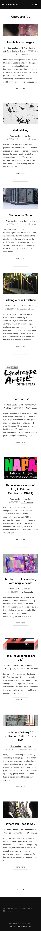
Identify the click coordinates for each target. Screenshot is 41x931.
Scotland (15, 51)
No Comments (22, 54)
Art (4, 51)
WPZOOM (27, 927)
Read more (22, 88)
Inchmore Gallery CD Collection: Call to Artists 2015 (20, 736)
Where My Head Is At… (20, 824)
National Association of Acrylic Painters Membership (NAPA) (20, 489)
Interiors (32, 221)
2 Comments (32, 833)
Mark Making (20, 130)
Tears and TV (20, 399)
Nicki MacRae (10, 4)
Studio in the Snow (20, 215)
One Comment (31, 408)
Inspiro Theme (15, 927)
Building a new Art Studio (20, 300)
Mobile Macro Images (20, 42)
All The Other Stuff (28, 48)
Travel (22, 51)
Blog (9, 51)
